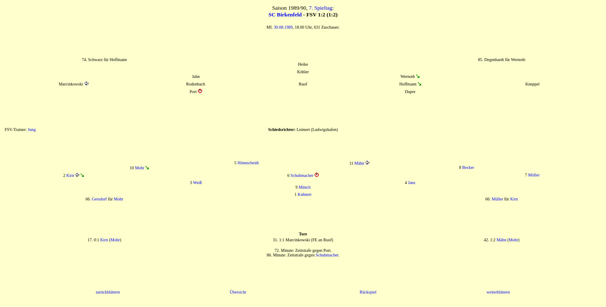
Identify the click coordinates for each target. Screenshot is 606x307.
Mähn (359, 163)
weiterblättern (498, 292)
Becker (468, 167)
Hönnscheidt (248, 162)
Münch (304, 187)
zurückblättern (108, 292)
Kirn (70, 175)
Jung (32, 129)
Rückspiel (368, 292)
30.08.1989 (283, 27)
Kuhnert (305, 194)
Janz (412, 182)
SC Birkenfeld (285, 14)
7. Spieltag (320, 8)
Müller (497, 199)
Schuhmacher (302, 175)
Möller (533, 175)
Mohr (139, 168)
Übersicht (238, 292)
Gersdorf (99, 199)
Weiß (197, 182)
